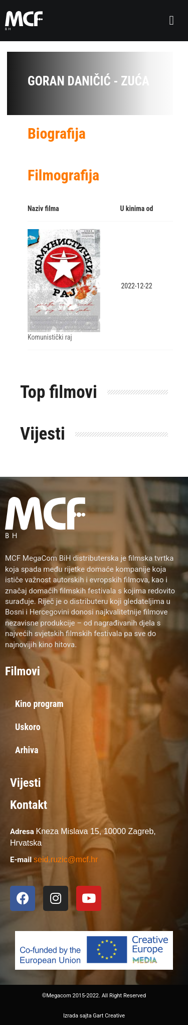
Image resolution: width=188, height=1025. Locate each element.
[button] (171, 20)
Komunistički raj (50, 337)
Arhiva (27, 750)
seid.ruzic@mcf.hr (66, 859)
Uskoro (28, 727)
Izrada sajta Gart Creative (94, 1015)
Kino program (39, 703)
